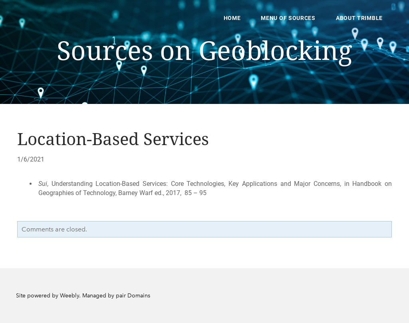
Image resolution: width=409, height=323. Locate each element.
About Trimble (359, 18)
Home (232, 18)
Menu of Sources (288, 18)
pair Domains (133, 295)
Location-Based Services (113, 140)
